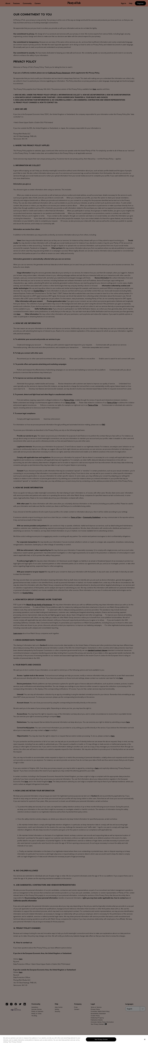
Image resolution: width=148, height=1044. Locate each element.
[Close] (145, 1039)
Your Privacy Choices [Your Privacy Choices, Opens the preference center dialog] (101, 1039)
